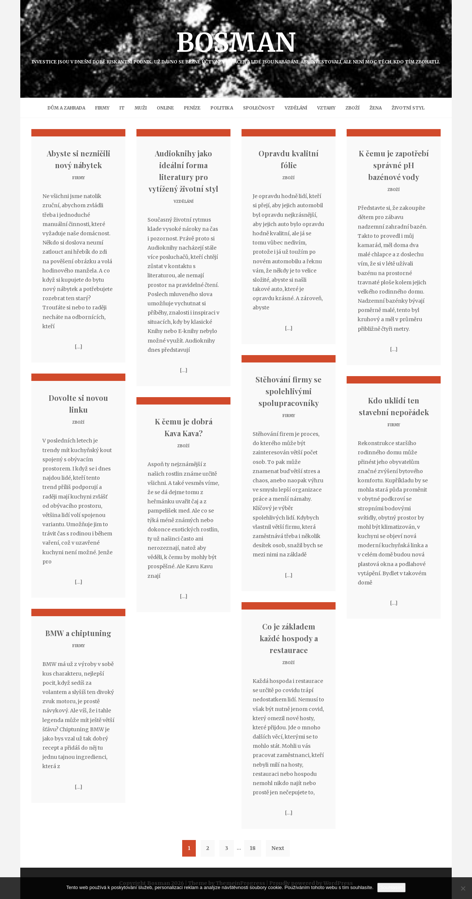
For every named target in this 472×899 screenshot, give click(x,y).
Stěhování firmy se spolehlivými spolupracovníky (289, 391)
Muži (141, 108)
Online (165, 108)
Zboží (353, 108)
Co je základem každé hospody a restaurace (289, 638)
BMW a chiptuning (78, 633)
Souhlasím (391, 887)
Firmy (102, 108)
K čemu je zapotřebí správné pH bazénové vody (394, 165)
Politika (222, 108)
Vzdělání (296, 108)
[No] (462, 888)
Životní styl (408, 108)
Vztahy (326, 108)
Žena (375, 108)
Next (277, 848)
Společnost (259, 108)
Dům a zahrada (66, 108)
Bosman (236, 45)
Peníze (192, 108)
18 (253, 848)
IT (122, 108)
